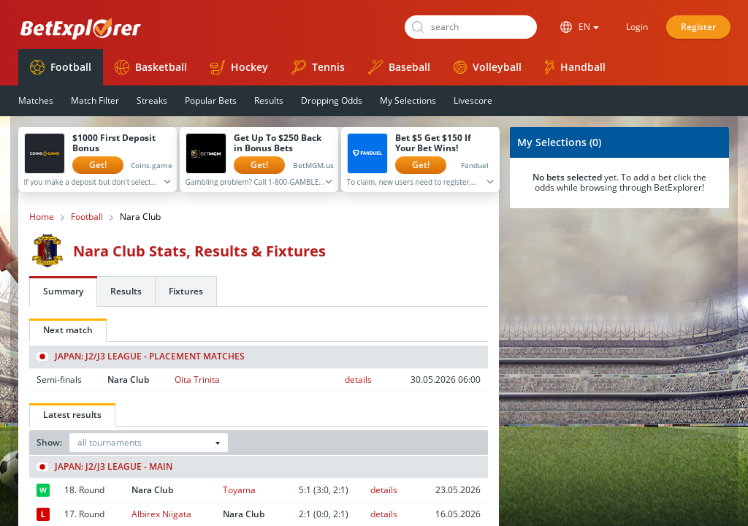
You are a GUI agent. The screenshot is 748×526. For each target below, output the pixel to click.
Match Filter (95, 100)
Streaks (152, 100)
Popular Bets (211, 100)
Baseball (399, 67)
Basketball (151, 67)
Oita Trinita (197, 379)
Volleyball (488, 67)
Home (41, 217)
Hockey (239, 67)
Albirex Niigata (161, 514)
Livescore (473, 100)
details (358, 379)
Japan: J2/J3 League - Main (104, 467)
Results (268, 100)
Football (60, 67)
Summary (63, 291)
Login (637, 26)
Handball (575, 67)
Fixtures (186, 291)
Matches (35, 100)
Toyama (239, 490)
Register (698, 26)
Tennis (318, 67)
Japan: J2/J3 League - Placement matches (141, 356)
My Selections (408, 100)
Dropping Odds (331, 100)
